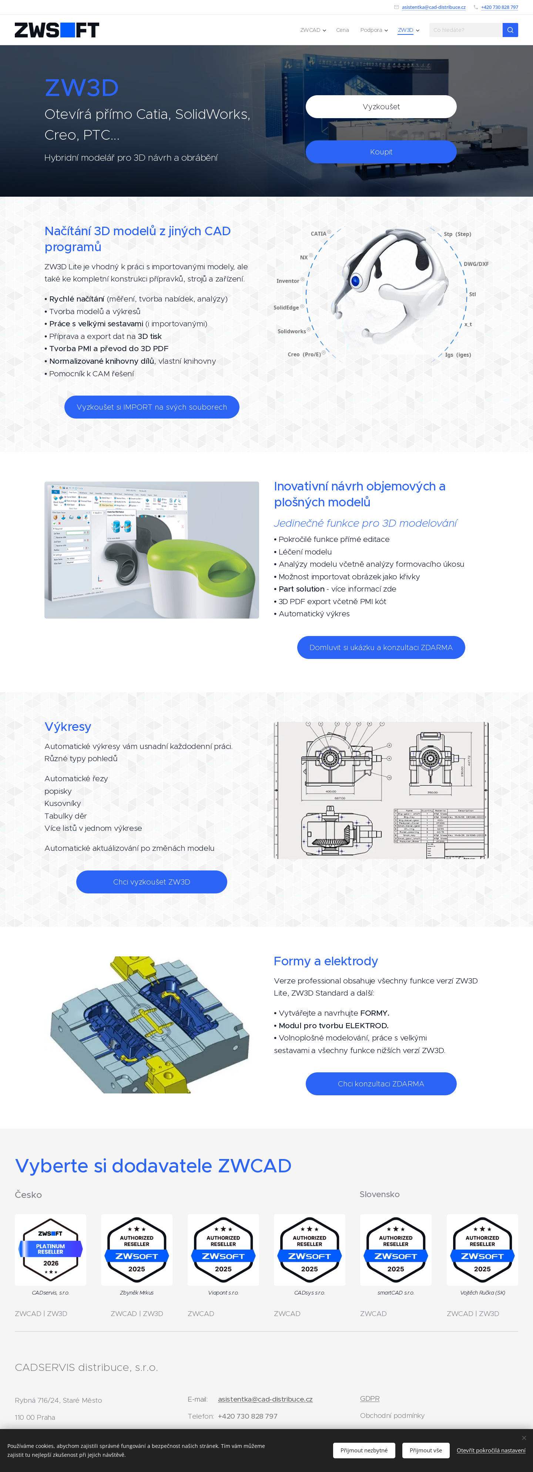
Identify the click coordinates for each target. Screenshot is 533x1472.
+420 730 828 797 (499, 7)
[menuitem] (313, 30)
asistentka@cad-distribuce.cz (434, 7)
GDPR (370, 1398)
